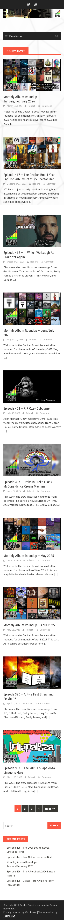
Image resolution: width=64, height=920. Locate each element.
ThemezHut (9, 915)
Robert (31, 105)
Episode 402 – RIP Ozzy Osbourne (26, 408)
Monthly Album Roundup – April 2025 (29, 625)
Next (50, 808)
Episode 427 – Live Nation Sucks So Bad (29, 857)
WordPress (30, 912)
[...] (11, 123)
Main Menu (15, 36)
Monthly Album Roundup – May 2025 (28, 556)
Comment (47, 105)
